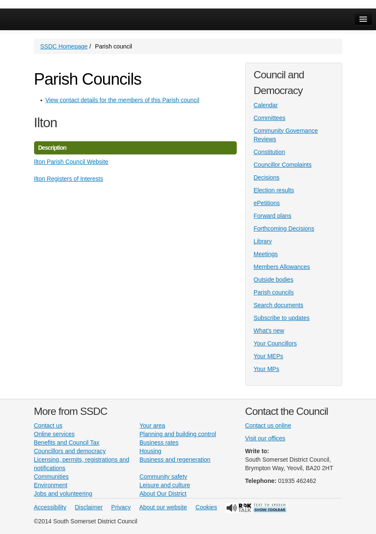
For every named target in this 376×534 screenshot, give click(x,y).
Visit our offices (265, 438)
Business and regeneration (175, 459)
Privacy (121, 507)
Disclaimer (89, 507)
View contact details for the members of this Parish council (123, 100)
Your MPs (266, 369)
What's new (269, 330)
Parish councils (274, 292)
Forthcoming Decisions (284, 228)
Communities (51, 476)
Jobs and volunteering (63, 493)
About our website (163, 507)
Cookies (206, 507)
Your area (152, 425)
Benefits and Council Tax (67, 442)
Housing (150, 451)
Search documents (279, 305)
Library (263, 241)
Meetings (266, 254)
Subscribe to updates (282, 317)
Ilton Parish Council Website (71, 161)
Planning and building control (178, 434)
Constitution (269, 151)
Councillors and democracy (70, 451)
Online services (54, 434)
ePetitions (267, 203)
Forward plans (273, 215)
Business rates (159, 442)
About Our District (163, 493)
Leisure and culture (165, 485)
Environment (51, 485)
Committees (270, 117)
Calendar (266, 105)
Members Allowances (282, 266)
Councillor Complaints (283, 164)
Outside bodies (273, 279)
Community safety (163, 476)
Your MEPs (269, 356)
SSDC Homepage (64, 46)
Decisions (267, 177)
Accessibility (50, 507)
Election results (274, 190)
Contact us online (268, 425)
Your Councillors (275, 343)
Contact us (48, 425)
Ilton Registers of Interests (68, 178)
